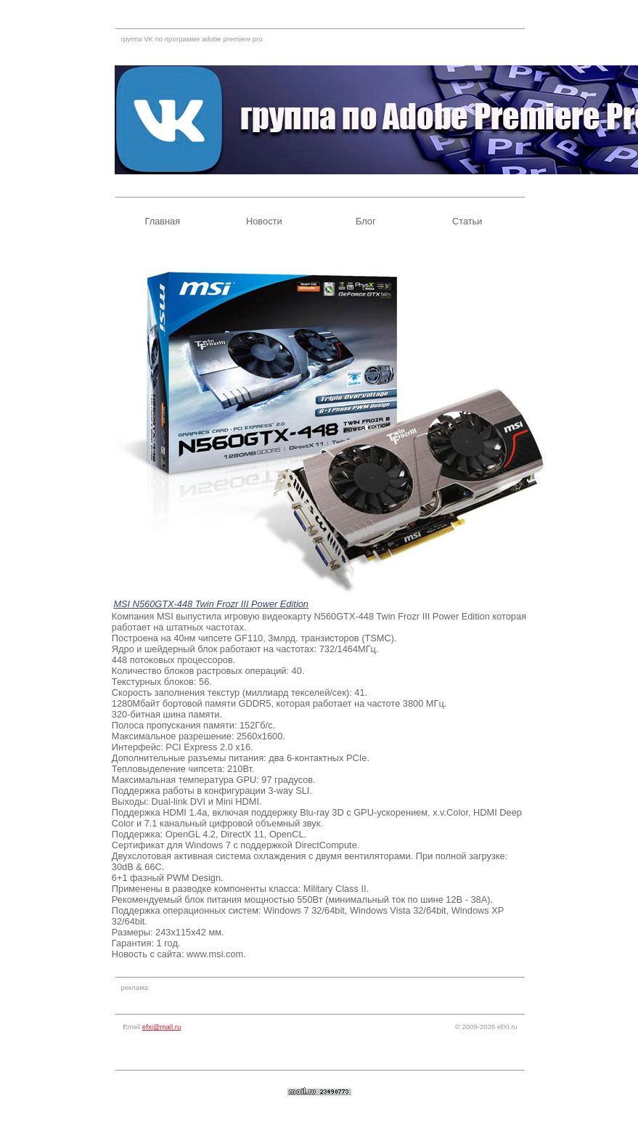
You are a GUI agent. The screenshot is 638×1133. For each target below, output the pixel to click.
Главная (162, 221)
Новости (264, 221)
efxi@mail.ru (161, 1027)
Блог (366, 221)
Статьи (467, 221)
